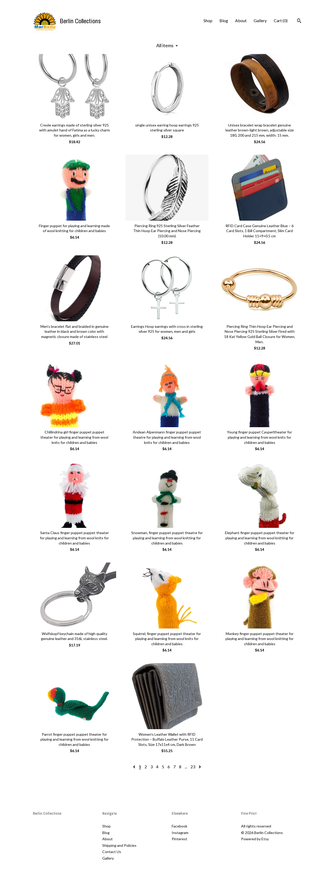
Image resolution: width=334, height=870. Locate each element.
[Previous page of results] (134, 766)
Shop (208, 20)
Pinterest (179, 839)
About (241, 20)
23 (192, 766)
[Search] (299, 21)
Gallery (260, 20)
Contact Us (111, 851)
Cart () (281, 20)
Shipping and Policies (119, 845)
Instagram (180, 832)
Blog (223, 20)
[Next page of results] (200, 766)
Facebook (179, 826)
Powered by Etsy (255, 839)
